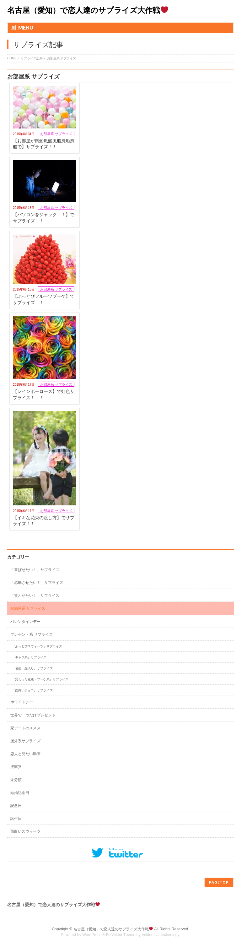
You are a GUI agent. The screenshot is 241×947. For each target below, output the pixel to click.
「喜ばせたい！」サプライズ (34, 570)
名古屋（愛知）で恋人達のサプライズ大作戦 (87, 10)
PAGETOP (219, 882)
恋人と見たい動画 (25, 754)
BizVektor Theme (121, 935)
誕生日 (16, 818)
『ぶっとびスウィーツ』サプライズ (37, 646)
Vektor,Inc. (151, 935)
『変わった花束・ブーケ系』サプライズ (40, 679)
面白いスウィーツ (25, 831)
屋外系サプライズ (25, 741)
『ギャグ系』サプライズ (29, 657)
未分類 (16, 780)
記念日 (16, 805)
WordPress (91, 935)
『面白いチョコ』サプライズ (32, 690)
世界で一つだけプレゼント (33, 715)
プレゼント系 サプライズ (31, 634)
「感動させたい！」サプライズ (36, 582)
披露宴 (16, 767)
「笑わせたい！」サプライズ (34, 595)
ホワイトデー (21, 702)
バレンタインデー (25, 621)
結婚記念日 (19, 793)
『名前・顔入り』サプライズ (32, 668)
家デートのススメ (25, 728)
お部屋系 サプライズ (56, 134)
